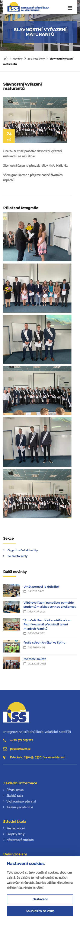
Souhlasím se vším (40, 911)
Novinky (17, 58)
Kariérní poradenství (19, 807)
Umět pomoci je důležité (41, 586)
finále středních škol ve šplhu (44, 642)
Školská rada (14, 795)
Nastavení (40, 899)
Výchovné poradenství (21, 801)
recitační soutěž (34, 659)
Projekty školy (15, 834)
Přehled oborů (15, 828)
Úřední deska (14, 790)
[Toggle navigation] (70, 8)
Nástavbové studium (19, 840)
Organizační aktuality (22, 550)
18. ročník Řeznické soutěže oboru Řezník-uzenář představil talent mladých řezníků (47, 624)
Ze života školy (36, 58)
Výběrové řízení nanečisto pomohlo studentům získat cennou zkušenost (49, 605)
